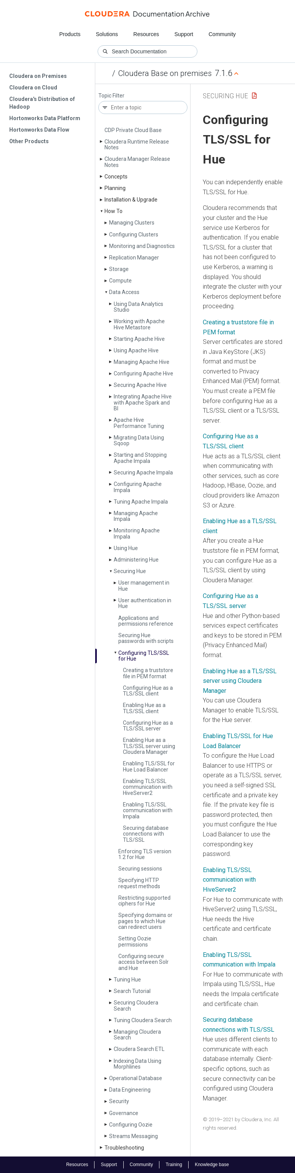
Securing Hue (130, 571)
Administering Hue (136, 560)
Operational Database (135, 1078)
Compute (120, 281)
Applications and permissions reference (145, 621)
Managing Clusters (131, 223)
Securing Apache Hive (140, 385)
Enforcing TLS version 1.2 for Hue (144, 854)
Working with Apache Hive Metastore (139, 324)
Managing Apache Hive (141, 362)
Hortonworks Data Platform (44, 118)
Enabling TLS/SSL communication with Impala (147, 810)
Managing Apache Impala (136, 516)
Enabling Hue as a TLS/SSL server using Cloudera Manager (149, 746)
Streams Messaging (133, 1136)
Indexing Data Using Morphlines (137, 1064)
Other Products (29, 141)
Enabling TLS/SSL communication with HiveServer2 (229, 879)
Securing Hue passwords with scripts (146, 638)
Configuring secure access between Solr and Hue (143, 962)
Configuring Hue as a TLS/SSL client (148, 691)
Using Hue (126, 548)
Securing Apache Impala (143, 472)
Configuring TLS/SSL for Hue (143, 656)
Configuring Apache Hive (143, 373)
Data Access (124, 292)
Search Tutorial (132, 991)
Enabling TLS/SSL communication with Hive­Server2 (147, 787)
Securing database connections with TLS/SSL (146, 834)
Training (174, 1164)
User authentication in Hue (144, 603)
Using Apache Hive (136, 350)
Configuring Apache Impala (138, 487)
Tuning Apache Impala (141, 502)
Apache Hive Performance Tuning (139, 423)
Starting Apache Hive (139, 339)
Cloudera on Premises (38, 76)
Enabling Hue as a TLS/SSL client (144, 708)
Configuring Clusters (133, 234)
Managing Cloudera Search (137, 1035)
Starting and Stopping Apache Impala (140, 458)
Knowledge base (212, 1164)
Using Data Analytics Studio (138, 307)
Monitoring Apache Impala (137, 533)
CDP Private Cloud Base (133, 130)
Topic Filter (111, 96)
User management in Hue (143, 585)
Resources (146, 34)
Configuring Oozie (130, 1125)
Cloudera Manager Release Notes (137, 162)
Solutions (107, 34)
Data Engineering (130, 1090)
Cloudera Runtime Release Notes (136, 144)
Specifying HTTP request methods (139, 883)
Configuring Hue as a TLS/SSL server (148, 726)
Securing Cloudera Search (136, 1005)
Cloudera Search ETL (139, 1049)
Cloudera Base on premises (165, 73)
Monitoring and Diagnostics (142, 246)
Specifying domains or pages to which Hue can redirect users (145, 921)
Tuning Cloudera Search (143, 1020)
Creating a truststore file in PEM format (148, 673)
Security (119, 1101)
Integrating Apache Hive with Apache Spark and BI (143, 402)
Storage (119, 269)
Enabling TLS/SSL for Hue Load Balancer (149, 766)
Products (69, 34)
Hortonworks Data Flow (39, 130)
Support (183, 34)
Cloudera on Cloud (33, 87)
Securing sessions (140, 869)
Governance (123, 1113)
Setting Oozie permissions (134, 941)
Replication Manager (134, 257)
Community (222, 34)
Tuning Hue (127, 979)
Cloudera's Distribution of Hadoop (42, 103)
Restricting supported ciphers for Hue (144, 901)
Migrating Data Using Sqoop (139, 440)
